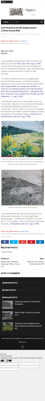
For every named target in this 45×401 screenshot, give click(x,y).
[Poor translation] (9, 361)
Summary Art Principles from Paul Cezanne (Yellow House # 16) (28, 326)
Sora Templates (17, 338)
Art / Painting (30, 34)
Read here (23, 41)
